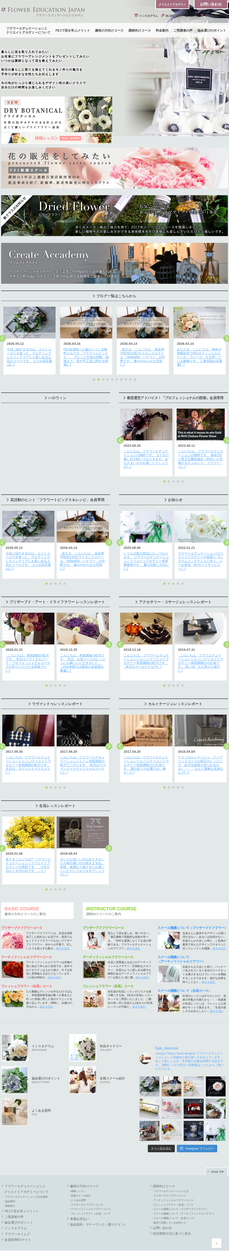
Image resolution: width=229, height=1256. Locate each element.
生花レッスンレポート (57, 799)
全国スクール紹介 (112, 1071)
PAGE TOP (217, 1163)
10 (135, 378)
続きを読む (63, 940)
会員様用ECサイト (214, 15)
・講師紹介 (9, 1197)
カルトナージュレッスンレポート (175, 698)
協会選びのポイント (211, 30)
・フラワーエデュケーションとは (169, 1183)
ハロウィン (57, 396)
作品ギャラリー (111, 1039)
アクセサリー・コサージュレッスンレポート (175, 598)
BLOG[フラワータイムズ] (179, 15)
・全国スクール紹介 (79, 1187)
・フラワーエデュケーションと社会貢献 (25, 1188)
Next (108, 539)
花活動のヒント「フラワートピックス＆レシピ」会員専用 (57, 497)
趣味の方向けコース (109, 30)
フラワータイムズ (17, 1226)
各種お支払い (79, 1210)
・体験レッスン (77, 1183)
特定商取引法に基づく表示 (172, 1225)
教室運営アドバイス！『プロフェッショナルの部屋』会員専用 (175, 396)
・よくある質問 (77, 1192)
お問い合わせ (211, 4)
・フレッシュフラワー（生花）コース (89, 1205)
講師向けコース (140, 30)
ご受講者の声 (182, 30)
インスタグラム (146, 15)
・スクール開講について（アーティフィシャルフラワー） (183, 1205)
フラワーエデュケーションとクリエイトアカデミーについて (28, 30)
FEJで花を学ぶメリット (73, 30)
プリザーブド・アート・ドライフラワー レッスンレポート (57, 598)
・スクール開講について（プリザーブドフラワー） (179, 1200)
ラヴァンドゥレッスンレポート (57, 698)
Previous (120, 439)
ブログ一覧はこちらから (116, 296)
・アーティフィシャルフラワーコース (89, 1200)
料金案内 (162, 30)
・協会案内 (9, 1193)
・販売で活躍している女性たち (168, 1214)
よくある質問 (41, 1104)
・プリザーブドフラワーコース (85, 1196)
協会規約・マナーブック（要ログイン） (98, 1216)
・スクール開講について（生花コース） (173, 1210)
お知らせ (175, 497)
